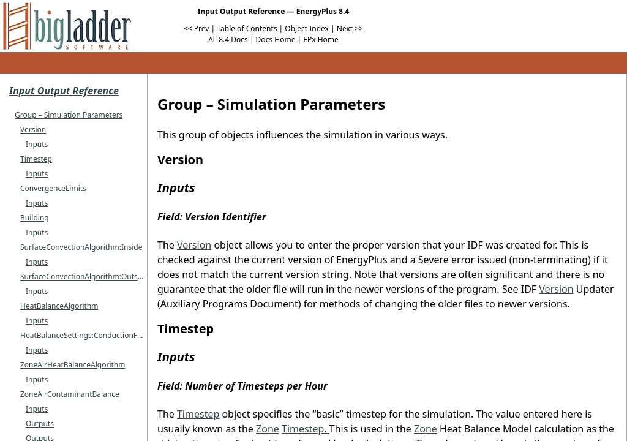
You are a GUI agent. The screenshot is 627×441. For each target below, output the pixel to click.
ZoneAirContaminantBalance (69, 394)
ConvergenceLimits (53, 188)
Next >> (350, 28)
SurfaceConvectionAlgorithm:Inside (81, 247)
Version (33, 129)
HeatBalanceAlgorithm (59, 306)
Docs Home (276, 39)
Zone (267, 428)
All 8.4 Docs (228, 39)
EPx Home (321, 39)
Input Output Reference (64, 90)
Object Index (307, 28)
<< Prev (196, 28)
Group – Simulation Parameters (68, 115)
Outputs (40, 423)
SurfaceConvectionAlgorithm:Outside (84, 276)
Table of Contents (247, 28)
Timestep (36, 159)
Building (34, 218)
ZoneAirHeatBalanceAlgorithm (72, 365)
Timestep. (305, 428)
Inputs (37, 144)
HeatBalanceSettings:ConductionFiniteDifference (104, 335)
